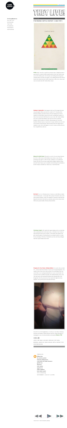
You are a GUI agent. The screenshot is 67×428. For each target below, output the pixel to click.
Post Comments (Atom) (45, 420)
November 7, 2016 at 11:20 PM (46, 374)
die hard (45, 340)
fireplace (51, 340)
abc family (40, 340)
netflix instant (57, 342)
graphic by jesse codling (45, 342)
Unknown (39, 354)
